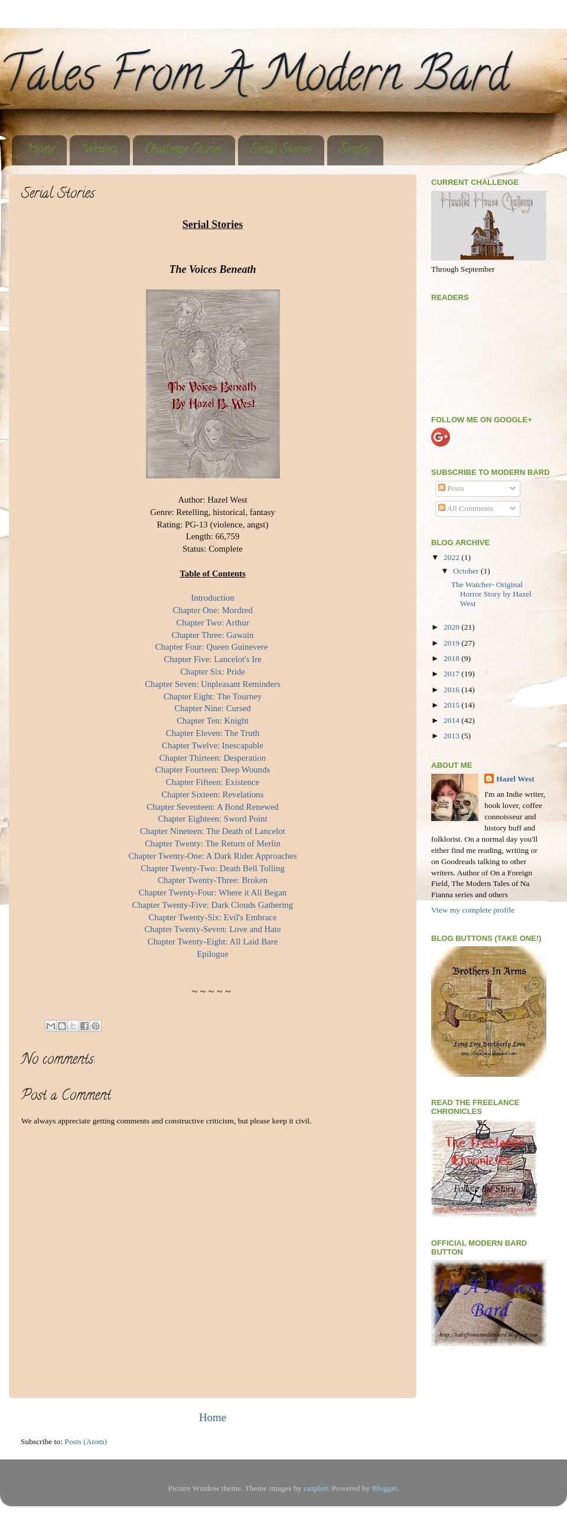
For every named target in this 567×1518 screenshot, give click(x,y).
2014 (452, 720)
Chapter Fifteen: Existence (212, 782)
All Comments (466, 508)
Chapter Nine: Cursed (212, 708)
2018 (452, 658)
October (467, 570)
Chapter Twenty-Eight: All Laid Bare (213, 941)
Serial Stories (281, 150)
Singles (355, 150)
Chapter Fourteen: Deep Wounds (212, 769)
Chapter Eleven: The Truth (212, 733)
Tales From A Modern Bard (254, 79)
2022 (452, 557)
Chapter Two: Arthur (212, 622)
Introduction (212, 597)
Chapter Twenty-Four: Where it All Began (212, 892)
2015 (452, 705)
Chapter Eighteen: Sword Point (212, 818)
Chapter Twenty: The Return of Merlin (213, 843)
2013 (452, 735)
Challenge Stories (184, 150)
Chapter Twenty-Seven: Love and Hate (212, 929)
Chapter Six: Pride (212, 671)
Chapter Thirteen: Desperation (212, 758)
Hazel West (515, 778)
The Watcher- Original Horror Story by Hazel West (491, 594)
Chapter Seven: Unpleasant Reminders (213, 684)
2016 (452, 689)
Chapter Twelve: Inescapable (212, 745)
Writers (100, 150)
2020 (452, 627)
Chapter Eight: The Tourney (213, 696)
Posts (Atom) (85, 1441)
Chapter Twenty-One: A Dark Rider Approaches (212, 856)
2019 (452, 643)
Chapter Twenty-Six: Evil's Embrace (213, 917)
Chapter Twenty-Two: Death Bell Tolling (213, 868)
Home (40, 150)
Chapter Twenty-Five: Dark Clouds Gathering (212, 905)
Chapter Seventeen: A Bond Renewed (212, 807)
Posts (451, 488)
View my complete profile (472, 909)
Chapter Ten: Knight (213, 720)
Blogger (384, 1488)
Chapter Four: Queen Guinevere (213, 646)
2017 (452, 673)
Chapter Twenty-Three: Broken (213, 880)
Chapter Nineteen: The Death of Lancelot (212, 831)
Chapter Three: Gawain (212, 635)
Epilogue (213, 954)
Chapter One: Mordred (212, 610)
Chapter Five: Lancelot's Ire (213, 659)
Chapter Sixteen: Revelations (212, 794)
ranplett (316, 1488)
